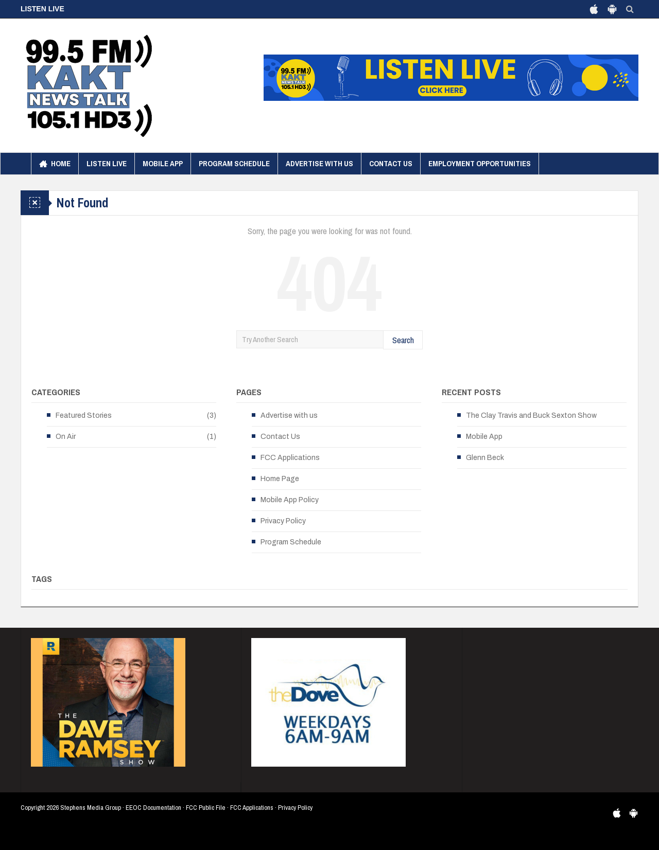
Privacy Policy (283, 521)
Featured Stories (84, 415)
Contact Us (390, 163)
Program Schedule (234, 163)
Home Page (280, 479)
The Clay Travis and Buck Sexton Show (531, 415)
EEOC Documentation (153, 807)
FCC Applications (290, 458)
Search (403, 340)
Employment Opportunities (479, 163)
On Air (66, 436)
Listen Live (106, 163)
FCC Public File (206, 807)
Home (55, 163)
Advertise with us (319, 163)
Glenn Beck (485, 458)
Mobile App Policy (290, 500)
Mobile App (163, 163)
